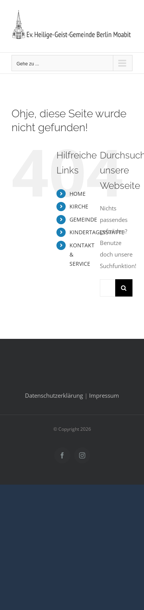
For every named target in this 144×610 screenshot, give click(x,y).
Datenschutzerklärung (54, 395)
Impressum (104, 395)
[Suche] (123, 288)
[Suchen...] (107, 288)
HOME (78, 193)
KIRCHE (79, 206)
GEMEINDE (83, 219)
